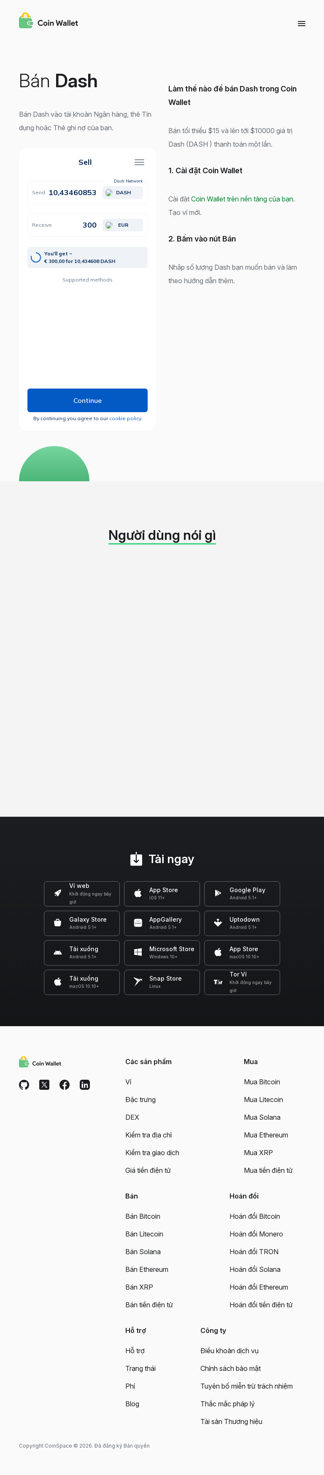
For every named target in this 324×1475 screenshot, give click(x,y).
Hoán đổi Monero (256, 1234)
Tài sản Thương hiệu (231, 1421)
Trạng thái (140, 1368)
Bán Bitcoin (142, 1216)
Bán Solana (143, 1251)
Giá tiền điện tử (148, 1170)
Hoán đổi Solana (255, 1269)
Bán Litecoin (144, 1234)
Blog (132, 1404)
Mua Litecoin (263, 1099)
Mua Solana (262, 1117)
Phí (130, 1386)
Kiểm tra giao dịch (152, 1152)
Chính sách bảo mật (230, 1368)
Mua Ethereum (266, 1135)
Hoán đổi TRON (254, 1251)
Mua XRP (258, 1152)
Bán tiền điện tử (149, 1305)
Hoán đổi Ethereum (259, 1287)
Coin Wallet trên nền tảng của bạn (242, 199)
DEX (132, 1117)
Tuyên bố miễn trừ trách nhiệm (246, 1386)
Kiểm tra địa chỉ (148, 1135)
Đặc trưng (140, 1099)
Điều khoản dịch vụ (229, 1350)
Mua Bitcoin (262, 1082)
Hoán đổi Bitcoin (255, 1216)
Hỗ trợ (135, 1350)
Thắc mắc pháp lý (227, 1404)
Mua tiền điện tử (268, 1170)
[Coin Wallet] (48, 21)
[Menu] (302, 23)
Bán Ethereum (146, 1269)
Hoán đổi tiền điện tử (261, 1305)
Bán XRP (139, 1287)
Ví (128, 1082)
